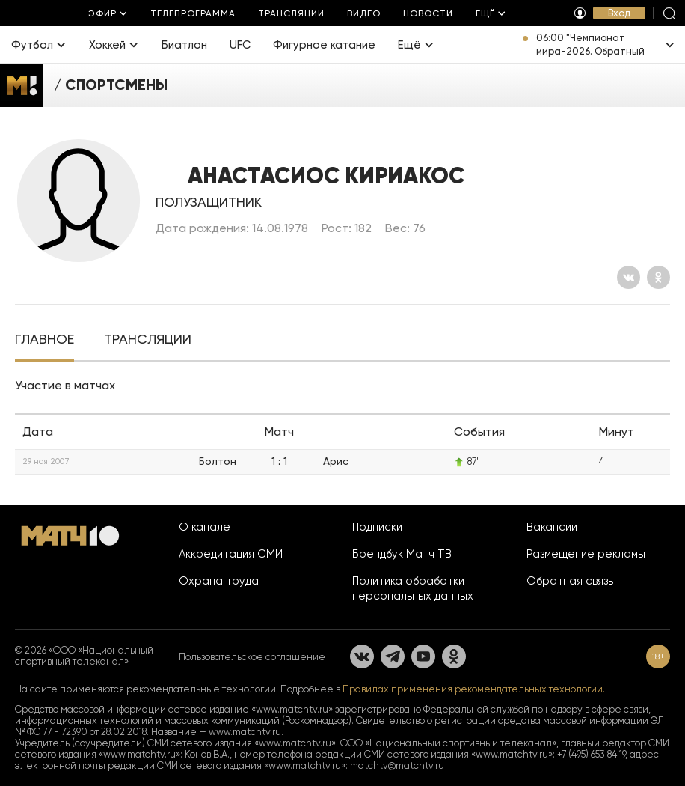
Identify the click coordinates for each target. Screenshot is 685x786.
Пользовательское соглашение (252, 656)
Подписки (377, 527)
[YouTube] (423, 656)
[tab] (44, 341)
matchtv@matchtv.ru (397, 765)
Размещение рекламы (585, 554)
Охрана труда (219, 581)
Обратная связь (569, 581)
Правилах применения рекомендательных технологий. (473, 689)
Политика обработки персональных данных (412, 588)
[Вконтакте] (628, 277)
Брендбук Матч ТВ (402, 554)
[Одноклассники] (658, 277)
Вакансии (551, 527)
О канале (204, 527)
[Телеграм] (393, 656)
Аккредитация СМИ (231, 554)
